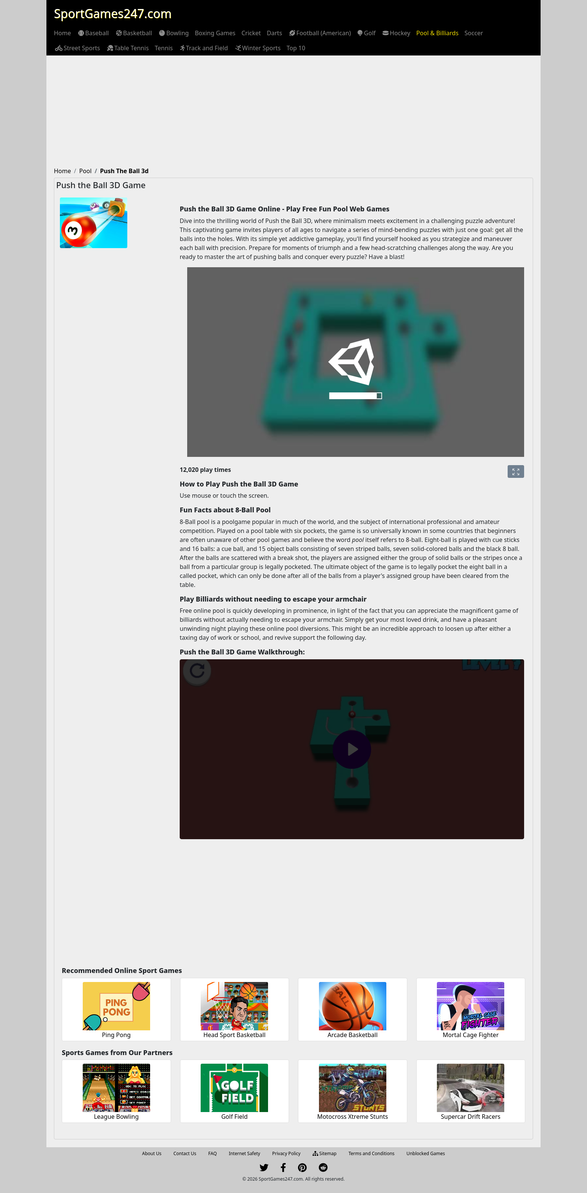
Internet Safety (244, 1153)
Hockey (395, 33)
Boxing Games (215, 33)
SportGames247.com (112, 13)
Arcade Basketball (353, 1035)
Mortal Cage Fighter (470, 1035)
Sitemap (325, 1153)
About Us (152, 1153)
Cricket (251, 33)
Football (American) (319, 33)
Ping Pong (116, 1035)
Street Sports (77, 48)
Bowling (173, 33)
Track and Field (203, 48)
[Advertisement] (293, 111)
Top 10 (296, 48)
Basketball (133, 33)
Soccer (474, 33)
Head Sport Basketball (234, 1035)
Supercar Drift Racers (471, 1116)
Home (62, 33)
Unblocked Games (426, 1153)
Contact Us (184, 1153)
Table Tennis (127, 48)
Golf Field (234, 1116)
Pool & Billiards (437, 33)
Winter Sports (257, 48)
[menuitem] (62, 32)
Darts (274, 33)
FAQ (212, 1153)
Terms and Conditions (372, 1153)
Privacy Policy (286, 1153)
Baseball (93, 33)
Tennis (164, 48)
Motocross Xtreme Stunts (352, 1116)
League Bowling (116, 1116)
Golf (366, 33)
